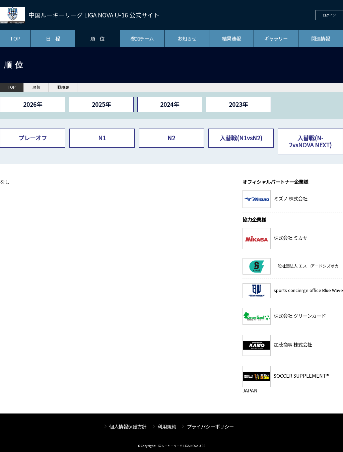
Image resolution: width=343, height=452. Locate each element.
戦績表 (63, 87)
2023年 (238, 104)
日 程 (53, 38)
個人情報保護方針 (128, 426)
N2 (171, 138)
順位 (36, 87)
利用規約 (166, 426)
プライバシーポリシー (210, 426)
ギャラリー (276, 38)
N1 (102, 138)
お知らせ (187, 38)
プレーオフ (32, 138)
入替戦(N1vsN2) (241, 138)
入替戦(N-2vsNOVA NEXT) (310, 141)
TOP (15, 38)
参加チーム (142, 38)
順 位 (97, 38)
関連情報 (320, 38)
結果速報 (231, 38)
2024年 (169, 104)
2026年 (32, 104)
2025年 (101, 104)
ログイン (329, 14)
